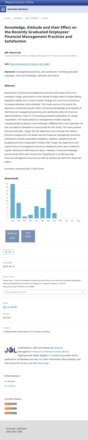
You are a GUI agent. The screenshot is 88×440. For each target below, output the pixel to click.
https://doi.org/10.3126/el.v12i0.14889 (29, 64)
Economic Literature (18, 9)
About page (43, 363)
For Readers (10, 381)
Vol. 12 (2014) (32, 18)
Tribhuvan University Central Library (50, 351)
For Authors (10, 385)
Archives (18, 18)
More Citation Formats (15, 292)
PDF (9, 251)
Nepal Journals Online (19, 2)
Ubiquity (58, 347)
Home (7, 18)
